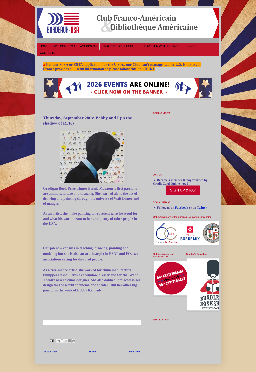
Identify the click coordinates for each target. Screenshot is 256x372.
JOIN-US (190, 46)
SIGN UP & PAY (183, 190)
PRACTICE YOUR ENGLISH (120, 46)
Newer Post (50, 351)
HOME (44, 46)
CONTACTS (47, 52)
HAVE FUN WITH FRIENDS (161, 46)
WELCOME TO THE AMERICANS (75, 46)
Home (92, 351)
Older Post (134, 351)
